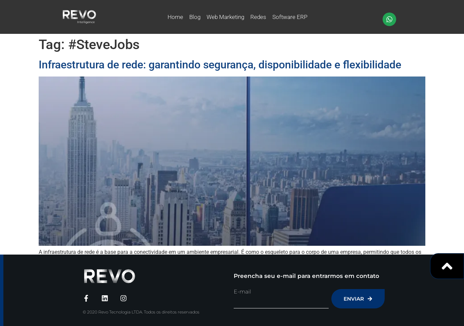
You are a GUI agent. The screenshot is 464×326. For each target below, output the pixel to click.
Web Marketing (225, 17)
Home (175, 17)
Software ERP (289, 17)
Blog (194, 17)
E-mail (242, 292)
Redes (258, 17)
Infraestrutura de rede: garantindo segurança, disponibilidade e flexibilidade (220, 64)
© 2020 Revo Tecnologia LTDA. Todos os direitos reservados (141, 311)
